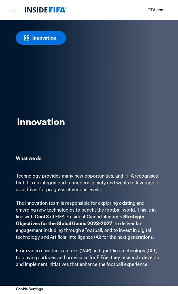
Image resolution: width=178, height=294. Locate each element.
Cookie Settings (29, 289)
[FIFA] (45, 10)
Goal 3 (42, 217)
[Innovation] (41, 38)
